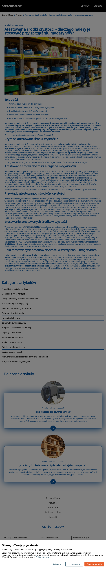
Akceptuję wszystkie (94, 564)
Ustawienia (57, 564)
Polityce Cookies (43, 557)
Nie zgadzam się (74, 564)
